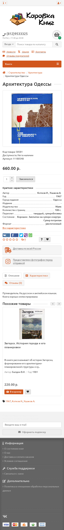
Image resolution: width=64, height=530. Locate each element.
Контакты (39, 52)
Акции (23, 52)
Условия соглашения (15, 461)
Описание (12, 275)
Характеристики (37, 275)
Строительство (17, 72)
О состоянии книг (13, 448)
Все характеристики (14, 228)
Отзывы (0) (13, 283)
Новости (9, 52)
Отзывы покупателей (16, 56)
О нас (6, 452)
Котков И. (17, 401)
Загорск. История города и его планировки (25, 345)
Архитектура (35, 72)
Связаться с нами (13, 473)
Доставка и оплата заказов (18, 457)
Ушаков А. (29, 401)
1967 (8, 401)
